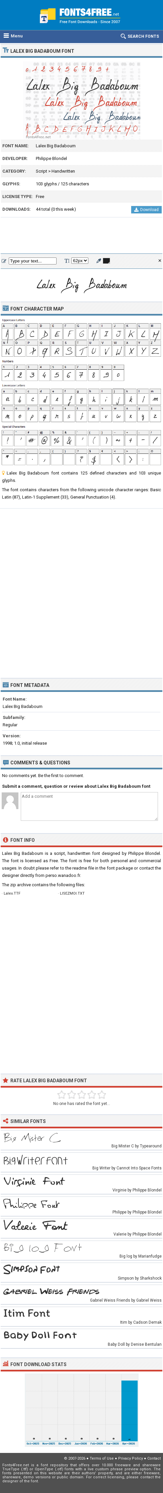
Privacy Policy (130, 1458)
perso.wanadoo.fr (63, 875)
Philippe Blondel (51, 158)
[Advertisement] (81, 236)
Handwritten (63, 171)
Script (41, 171)
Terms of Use (102, 1458)
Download (146, 209)
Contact (154, 1458)
